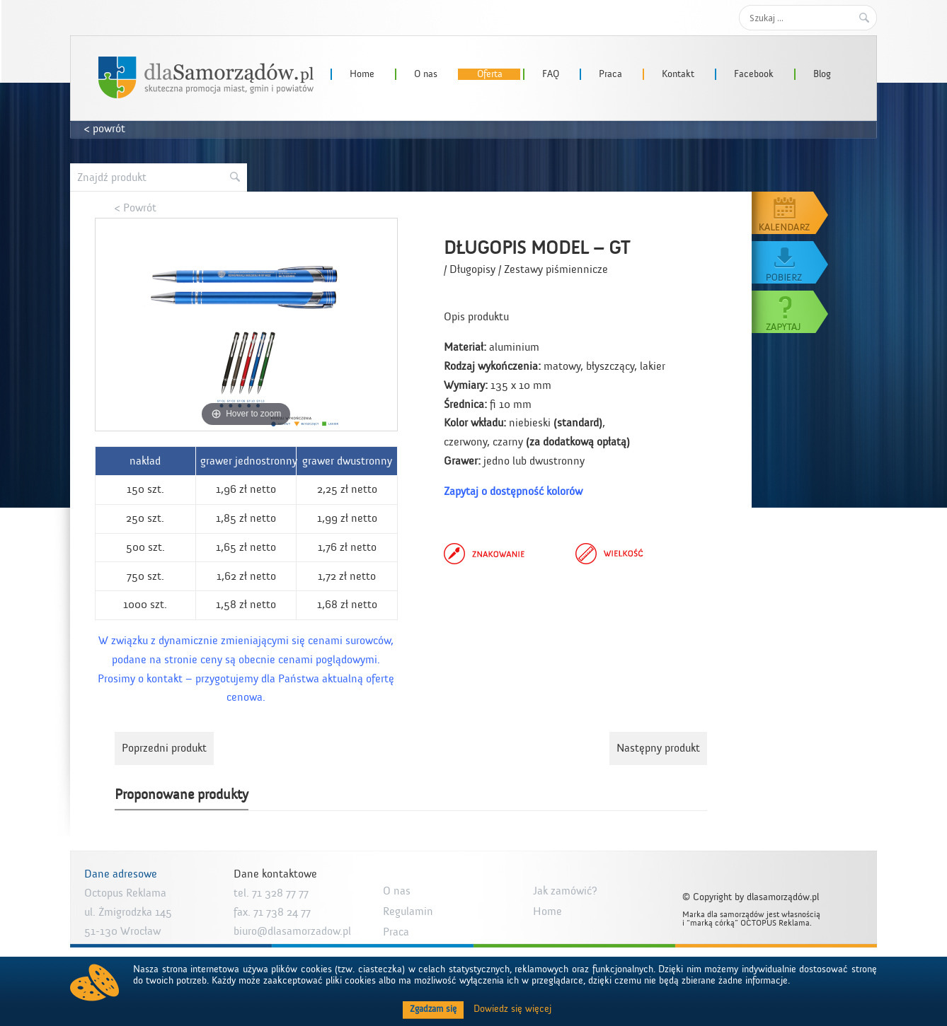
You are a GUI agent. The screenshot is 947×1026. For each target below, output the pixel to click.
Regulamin (408, 911)
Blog (822, 74)
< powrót (104, 128)
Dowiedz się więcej (512, 1009)
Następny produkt (658, 748)
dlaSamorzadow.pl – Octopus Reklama (206, 77)
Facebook (754, 74)
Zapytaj (791, 312)
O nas (425, 74)
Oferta (490, 74)
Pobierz (791, 262)
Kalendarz (791, 213)
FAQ (550, 74)
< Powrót (135, 208)
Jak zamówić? (565, 891)
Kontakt (678, 74)
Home (362, 74)
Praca (610, 74)
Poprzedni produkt (164, 748)
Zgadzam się (433, 1009)
